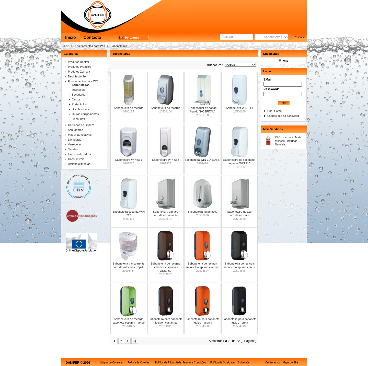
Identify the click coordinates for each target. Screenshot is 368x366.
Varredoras (75, 144)
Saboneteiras (119, 46)
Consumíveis (76, 159)
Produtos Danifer (78, 61)
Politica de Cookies (138, 362)
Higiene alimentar (79, 163)
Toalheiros (78, 89)
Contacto (92, 37)
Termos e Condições (194, 362)
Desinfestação (77, 76)
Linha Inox (78, 118)
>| (134, 340)
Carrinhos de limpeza (81, 125)
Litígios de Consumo (111, 362)
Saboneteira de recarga (128, 107)
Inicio (70, 37)
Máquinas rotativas (79, 134)
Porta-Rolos (79, 104)
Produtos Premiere (79, 66)
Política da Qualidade (222, 362)
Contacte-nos (273, 362)
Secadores (78, 94)
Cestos (76, 99)
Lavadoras (74, 139)
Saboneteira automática (202, 211)
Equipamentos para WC (90, 46)
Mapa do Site (290, 362)
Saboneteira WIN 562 (165, 159)
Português (129, 37)
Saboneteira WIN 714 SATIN (202, 159)
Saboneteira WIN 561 (128, 159)
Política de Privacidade (168, 362)
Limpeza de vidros (79, 154)
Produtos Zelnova (79, 71)
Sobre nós (244, 362)
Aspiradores (75, 129)
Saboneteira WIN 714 (239, 107)
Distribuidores (80, 109)
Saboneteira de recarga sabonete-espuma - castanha (165, 267)
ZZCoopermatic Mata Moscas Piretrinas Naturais (288, 141)
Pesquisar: (300, 37)
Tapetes (73, 149)
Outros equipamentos (85, 114)
